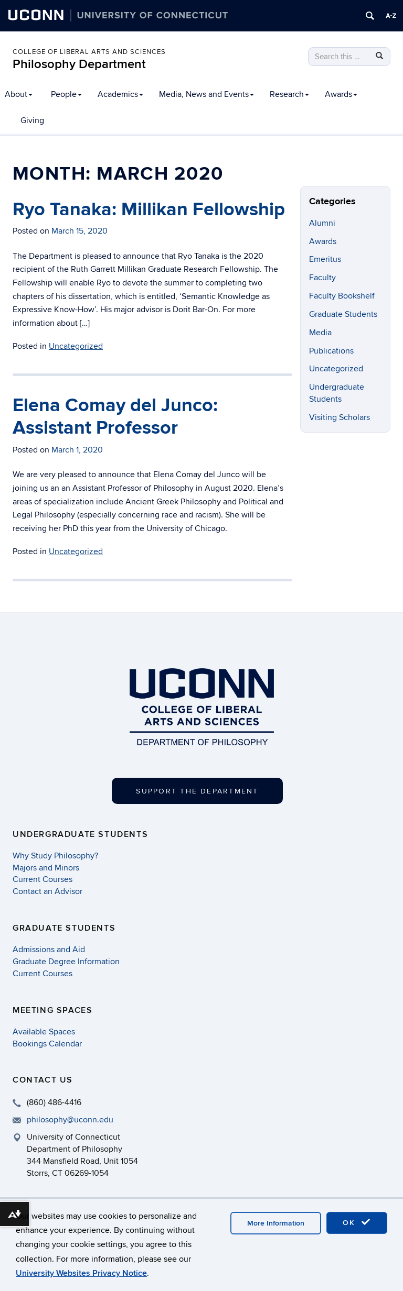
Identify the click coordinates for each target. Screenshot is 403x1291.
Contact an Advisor (47, 891)
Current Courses (42, 879)
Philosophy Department (79, 64)
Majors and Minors (46, 868)
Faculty (322, 277)
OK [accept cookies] (357, 1222)
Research (289, 94)
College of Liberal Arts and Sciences (89, 52)
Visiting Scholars (339, 417)
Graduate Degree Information (66, 961)
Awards (341, 94)
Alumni (322, 223)
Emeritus (325, 259)
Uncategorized (76, 551)
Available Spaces (44, 1032)
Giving (32, 120)
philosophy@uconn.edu (70, 1120)
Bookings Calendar (47, 1044)
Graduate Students (343, 314)
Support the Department (197, 791)
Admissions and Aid (49, 949)
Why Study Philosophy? (55, 856)
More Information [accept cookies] (275, 1223)
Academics (120, 94)
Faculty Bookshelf (342, 296)
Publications (331, 351)
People (66, 94)
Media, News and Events (206, 94)
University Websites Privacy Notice (81, 1273)
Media (320, 332)
